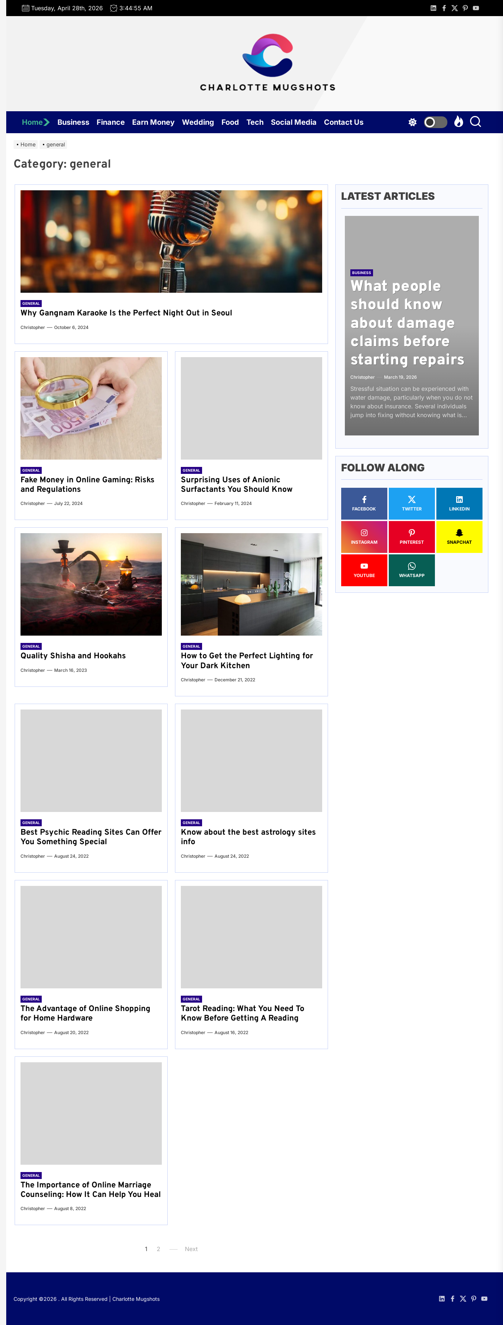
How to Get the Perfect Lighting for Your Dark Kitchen (247, 661)
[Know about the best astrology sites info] (251, 761)
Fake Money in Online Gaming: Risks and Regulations (87, 485)
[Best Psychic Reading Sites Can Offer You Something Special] (91, 761)
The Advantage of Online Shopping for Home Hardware (85, 1013)
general (31, 303)
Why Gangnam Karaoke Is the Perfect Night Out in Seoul (126, 313)
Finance (111, 122)
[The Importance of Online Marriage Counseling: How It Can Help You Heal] (91, 1113)
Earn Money (153, 122)
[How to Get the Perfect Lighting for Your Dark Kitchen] (251, 584)
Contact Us (344, 122)
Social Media (294, 122)
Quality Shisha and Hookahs (73, 656)
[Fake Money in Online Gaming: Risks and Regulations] (91, 408)
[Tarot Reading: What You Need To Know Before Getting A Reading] (251, 937)
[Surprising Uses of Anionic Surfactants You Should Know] (251, 408)
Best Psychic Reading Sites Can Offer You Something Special (91, 837)
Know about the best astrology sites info (248, 837)
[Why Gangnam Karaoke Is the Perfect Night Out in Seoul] (171, 241)
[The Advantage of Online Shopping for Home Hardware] (91, 937)
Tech (255, 122)
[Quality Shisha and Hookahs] (91, 584)
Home (36, 122)
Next (191, 1249)
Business (73, 122)
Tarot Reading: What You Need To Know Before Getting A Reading (242, 1013)
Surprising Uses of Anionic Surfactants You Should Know (237, 485)
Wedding (198, 122)
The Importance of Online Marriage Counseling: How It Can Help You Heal (91, 1190)
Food (230, 122)
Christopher (33, 327)
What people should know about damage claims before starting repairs (407, 324)
